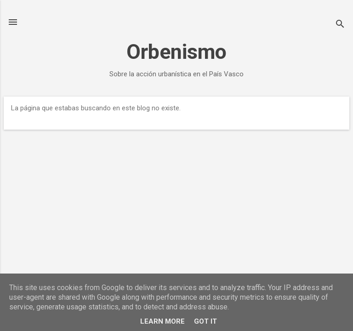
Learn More (162, 321)
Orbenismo (176, 52)
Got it (205, 321)
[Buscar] (340, 25)
